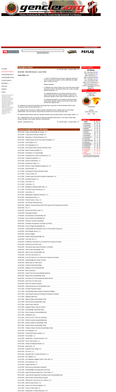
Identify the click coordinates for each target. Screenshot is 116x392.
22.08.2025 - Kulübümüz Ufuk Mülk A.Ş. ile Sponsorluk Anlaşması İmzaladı (39, 241)
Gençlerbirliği (87, 144)
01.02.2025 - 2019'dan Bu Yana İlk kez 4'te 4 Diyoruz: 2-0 (34, 380)
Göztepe (86, 132)
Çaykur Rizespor (88, 140)
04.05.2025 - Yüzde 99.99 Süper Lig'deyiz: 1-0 (31, 333)
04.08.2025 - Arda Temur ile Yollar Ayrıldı (29, 281)
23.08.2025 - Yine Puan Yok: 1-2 (27, 239)
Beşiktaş (86, 128)
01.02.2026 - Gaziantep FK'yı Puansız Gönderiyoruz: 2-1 (34, 155)
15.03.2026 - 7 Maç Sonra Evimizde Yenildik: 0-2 (32, 134)
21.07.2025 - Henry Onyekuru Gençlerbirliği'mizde (32, 312)
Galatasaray (87, 123)
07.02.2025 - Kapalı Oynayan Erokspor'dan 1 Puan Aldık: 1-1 (35, 372)
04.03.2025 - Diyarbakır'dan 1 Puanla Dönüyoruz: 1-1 (33, 354)
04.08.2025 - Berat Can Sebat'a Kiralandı (30, 283)
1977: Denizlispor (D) (91, 79)
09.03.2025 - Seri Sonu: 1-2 (26, 351)
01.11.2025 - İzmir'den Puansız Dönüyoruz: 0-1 (31, 189)
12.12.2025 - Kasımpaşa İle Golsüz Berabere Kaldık (33, 171)
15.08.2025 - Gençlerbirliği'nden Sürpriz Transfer (32, 260)
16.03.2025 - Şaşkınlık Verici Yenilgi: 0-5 (29, 349)
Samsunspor (87, 133)
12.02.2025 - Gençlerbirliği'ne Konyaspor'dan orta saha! (34, 369)
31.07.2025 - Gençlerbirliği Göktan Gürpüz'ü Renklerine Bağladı (36, 291)
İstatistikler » (5, 83)
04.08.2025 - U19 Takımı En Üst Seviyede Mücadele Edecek (35, 278)
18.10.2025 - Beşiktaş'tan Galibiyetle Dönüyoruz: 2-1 (33, 194)
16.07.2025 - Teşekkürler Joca (26, 315)
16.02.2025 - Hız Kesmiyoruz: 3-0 (27, 362)
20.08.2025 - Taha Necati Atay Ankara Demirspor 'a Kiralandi (35, 247)
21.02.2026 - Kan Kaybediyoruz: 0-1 (28, 145)
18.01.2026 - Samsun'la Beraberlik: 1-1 (29, 160)
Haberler (4, 89)
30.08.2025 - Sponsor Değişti (26, 234)
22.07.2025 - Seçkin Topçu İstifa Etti (28, 304)
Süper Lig (85, 120)
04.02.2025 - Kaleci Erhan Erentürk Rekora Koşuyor (33, 377)
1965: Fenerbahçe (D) (91, 84)
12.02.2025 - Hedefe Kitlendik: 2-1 (28, 364)
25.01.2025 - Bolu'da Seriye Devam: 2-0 (29, 383)
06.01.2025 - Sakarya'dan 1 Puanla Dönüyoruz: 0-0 (33, 390)
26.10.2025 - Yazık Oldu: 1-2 (26, 192)
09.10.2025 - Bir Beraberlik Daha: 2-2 (28, 197)
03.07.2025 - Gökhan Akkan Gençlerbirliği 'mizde (32, 325)
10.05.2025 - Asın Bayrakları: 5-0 (27, 330)
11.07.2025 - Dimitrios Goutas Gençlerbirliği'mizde (32, 320)
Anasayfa (4, 68)
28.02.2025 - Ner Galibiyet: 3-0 (27, 356)
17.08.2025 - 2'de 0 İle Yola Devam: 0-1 (29, 255)
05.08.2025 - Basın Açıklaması (26, 270)
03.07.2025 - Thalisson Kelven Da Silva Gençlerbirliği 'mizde (35, 328)
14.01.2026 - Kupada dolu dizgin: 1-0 (28, 163)
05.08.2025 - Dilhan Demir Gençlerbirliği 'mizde (31, 275)
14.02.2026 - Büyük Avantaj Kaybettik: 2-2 (30, 150)
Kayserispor (87, 149)
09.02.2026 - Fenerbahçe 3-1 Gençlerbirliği (30, 153)
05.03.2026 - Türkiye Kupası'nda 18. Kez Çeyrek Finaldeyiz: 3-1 (36, 140)
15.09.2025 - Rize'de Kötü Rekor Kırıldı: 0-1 (30, 210)
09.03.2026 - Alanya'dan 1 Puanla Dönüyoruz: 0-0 (32, 137)
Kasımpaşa (87, 147)
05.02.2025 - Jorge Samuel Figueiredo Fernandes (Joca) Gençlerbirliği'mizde (40, 375)
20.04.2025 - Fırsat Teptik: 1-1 (26, 336)
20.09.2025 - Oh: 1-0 (24, 208)
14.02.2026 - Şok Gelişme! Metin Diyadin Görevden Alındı (34, 147)
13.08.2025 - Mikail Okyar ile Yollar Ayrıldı (30, 262)
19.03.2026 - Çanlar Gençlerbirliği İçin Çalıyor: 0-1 (32, 132)
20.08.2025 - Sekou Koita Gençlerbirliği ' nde (31, 249)
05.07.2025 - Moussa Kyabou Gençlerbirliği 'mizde (32, 322)
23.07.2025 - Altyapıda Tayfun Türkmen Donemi (31, 307)
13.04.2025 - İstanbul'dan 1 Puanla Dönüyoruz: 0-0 (32, 338)
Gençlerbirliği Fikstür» (8, 77)
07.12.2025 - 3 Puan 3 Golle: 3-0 (27, 174)
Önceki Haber (62, 69)
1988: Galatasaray (91, 75)
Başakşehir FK (88, 130)
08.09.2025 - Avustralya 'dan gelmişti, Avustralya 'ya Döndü (35, 223)
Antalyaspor (87, 145)
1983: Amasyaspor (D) (91, 77)
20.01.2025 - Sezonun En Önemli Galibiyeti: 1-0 (31, 385)
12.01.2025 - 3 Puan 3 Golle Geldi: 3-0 (29, 388)
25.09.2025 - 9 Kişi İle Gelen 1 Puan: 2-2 (29, 200)
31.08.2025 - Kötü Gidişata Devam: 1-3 (29, 231)
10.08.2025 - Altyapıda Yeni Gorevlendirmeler (31, 268)
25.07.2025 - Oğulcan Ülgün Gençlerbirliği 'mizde (32, 299)
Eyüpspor (86, 151)
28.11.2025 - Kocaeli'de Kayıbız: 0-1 (28, 179)
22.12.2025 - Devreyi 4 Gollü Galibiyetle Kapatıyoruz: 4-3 (34, 166)
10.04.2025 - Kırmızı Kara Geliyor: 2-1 (29, 341)
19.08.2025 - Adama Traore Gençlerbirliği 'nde (31, 252)
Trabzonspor (87, 127)
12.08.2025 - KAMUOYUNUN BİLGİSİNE (30, 265)
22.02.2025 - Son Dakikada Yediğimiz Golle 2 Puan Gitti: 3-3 (35, 359)
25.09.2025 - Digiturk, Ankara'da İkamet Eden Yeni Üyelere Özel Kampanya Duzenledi (43, 205)
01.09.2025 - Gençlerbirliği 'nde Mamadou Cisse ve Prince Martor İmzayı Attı (40, 228)
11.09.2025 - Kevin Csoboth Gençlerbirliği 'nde (31, 218)
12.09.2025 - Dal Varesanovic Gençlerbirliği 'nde (32, 215)
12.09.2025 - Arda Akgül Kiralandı (27, 213)
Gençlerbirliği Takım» (8, 74)
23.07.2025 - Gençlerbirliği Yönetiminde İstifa (31, 309)
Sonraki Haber (74, 69)
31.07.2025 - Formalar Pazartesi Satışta (29, 289)
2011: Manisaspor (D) (91, 72)
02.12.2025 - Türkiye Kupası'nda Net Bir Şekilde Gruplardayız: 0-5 (37, 176)
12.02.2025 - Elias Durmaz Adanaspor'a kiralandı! (32, 367)
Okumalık (4, 86)
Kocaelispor (87, 135)
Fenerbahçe (87, 125)
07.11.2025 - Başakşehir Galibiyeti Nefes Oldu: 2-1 (32, 187)
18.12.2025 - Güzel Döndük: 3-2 (27, 168)
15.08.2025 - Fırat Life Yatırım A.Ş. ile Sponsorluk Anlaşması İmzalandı (38, 257)
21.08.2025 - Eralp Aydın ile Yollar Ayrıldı (29, 244)
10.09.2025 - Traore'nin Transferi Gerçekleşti (31, 221)
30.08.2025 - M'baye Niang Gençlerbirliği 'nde (31, 236)
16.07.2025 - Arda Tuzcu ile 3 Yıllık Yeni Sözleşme (32, 317)
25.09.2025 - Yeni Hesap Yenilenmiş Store (30, 202)
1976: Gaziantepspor (91, 80)
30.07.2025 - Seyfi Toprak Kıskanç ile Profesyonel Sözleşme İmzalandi (38, 294)
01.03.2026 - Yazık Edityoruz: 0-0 (27, 142)
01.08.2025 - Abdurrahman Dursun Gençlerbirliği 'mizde (34, 286)
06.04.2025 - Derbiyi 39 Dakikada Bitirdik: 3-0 (31, 343)
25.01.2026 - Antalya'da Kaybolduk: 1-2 (29, 158)
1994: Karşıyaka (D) (90, 74)
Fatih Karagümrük (87, 153)
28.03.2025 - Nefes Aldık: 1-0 (26, 346)
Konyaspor (87, 142)
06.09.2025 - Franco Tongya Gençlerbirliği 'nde (31, 226)
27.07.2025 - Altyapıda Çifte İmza (27, 296)
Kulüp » (4, 92)
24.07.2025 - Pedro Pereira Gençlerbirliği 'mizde (32, 302)
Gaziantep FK (87, 137)
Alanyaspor (87, 139)
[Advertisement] (51, 31)
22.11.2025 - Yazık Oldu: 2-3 (26, 181)
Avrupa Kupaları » (7, 80)
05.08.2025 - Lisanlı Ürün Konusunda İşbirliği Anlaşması (34, 273)
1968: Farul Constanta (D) (91, 82)
